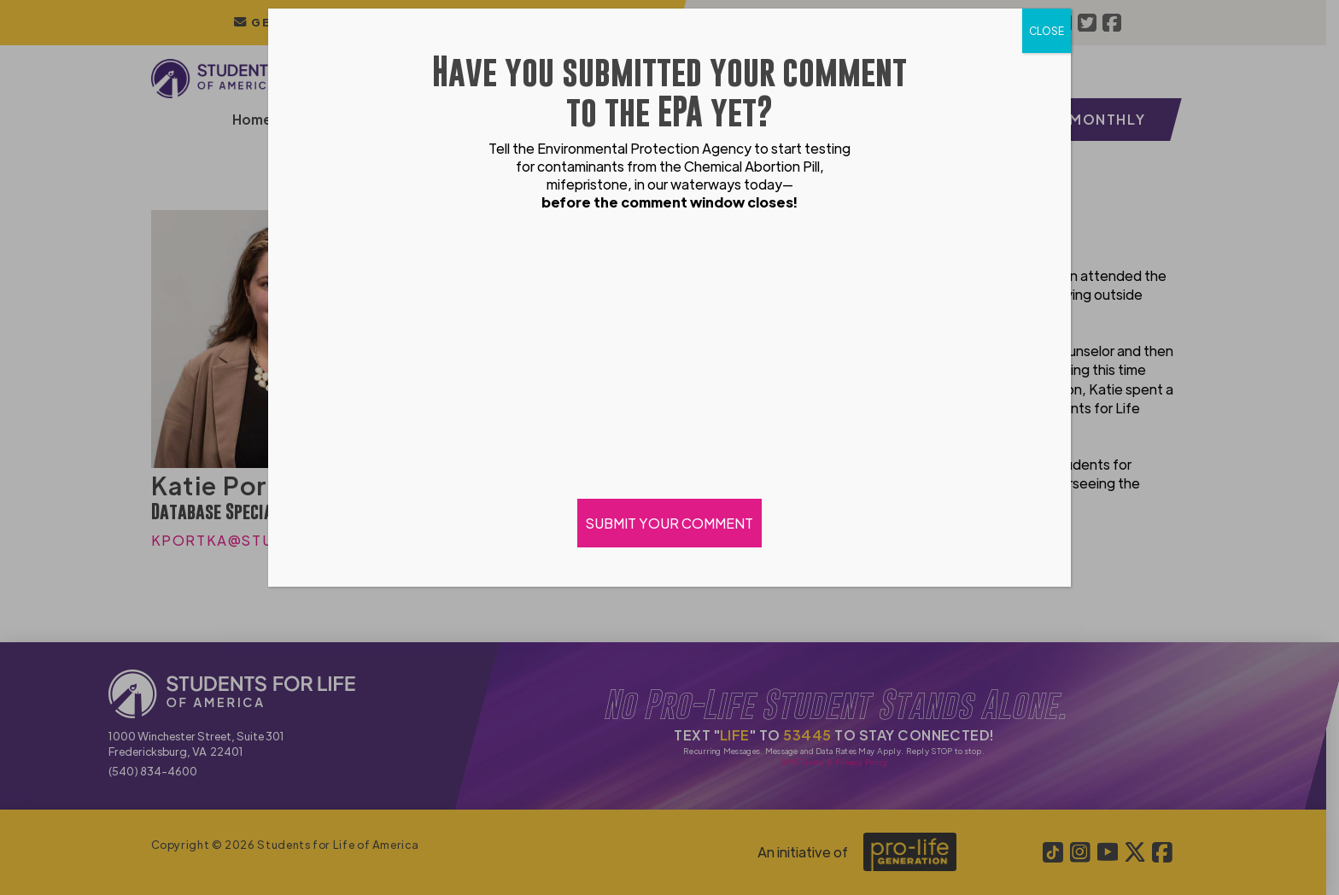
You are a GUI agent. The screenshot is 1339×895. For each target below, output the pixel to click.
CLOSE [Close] (1046, 31)
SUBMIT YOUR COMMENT (669, 523)
